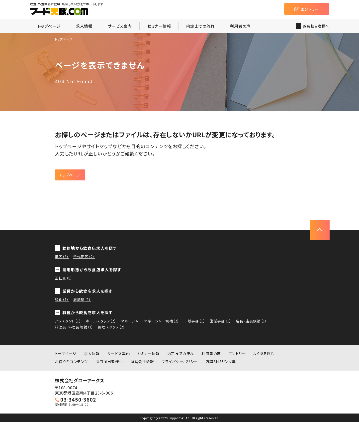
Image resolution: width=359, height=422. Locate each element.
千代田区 (84, 256)
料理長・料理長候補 (74, 326)
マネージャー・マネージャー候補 (150, 320)
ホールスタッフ (101, 320)
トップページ (49, 26)
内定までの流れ (200, 26)
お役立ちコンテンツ (71, 361)
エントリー (237, 353)
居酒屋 (82, 299)
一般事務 (194, 320)
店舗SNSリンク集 (220, 361)
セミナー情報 (159, 26)
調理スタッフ (111, 326)
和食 (62, 299)
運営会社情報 (142, 361)
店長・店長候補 (251, 320)
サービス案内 (120, 26)
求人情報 (84, 26)
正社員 (64, 278)
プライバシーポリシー (180, 361)
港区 (62, 256)
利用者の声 (240, 26)
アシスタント (68, 320)
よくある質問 (264, 353)
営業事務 (220, 320)
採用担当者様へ (109, 361)
